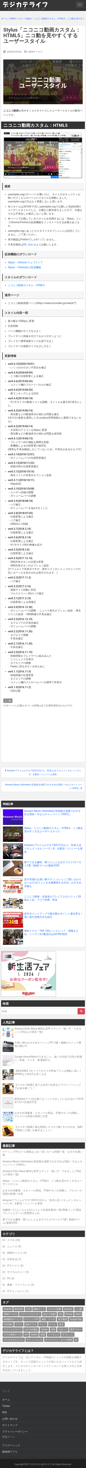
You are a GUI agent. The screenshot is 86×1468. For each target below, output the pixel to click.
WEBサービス (35, 51)
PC (8, 1278)
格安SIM (19, 1309)
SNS (53, 1329)
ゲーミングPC (31, 1319)
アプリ (19, 1324)
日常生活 (12, 1259)
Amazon (68, 1309)
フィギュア (53, 1334)
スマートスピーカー (30, 1314)
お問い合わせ (10, 1418)
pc (76, 1339)
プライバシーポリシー (15, 1431)
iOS (60, 1314)
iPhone (69, 1314)
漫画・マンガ (48, 1319)
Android (8, 1309)
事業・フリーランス (18, 1284)
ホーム (6, 1399)
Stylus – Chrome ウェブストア (25, 262)
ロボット (62, 1329)
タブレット (67, 1334)
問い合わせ (29, 244)
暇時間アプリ (10, 1451)
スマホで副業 (54, 1309)
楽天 (61, 1324)
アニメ (43, 1324)
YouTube (8, 1324)
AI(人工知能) (49, 1314)
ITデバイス (13, 1265)
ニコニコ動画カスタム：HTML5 (26, 285)
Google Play (75, 1319)
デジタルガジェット (14, 1339)
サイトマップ (10, 1425)
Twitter (44, 1329)
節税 (42, 1334)
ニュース (12, 1246)
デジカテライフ (44, 1464)
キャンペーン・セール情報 (58, 1339)
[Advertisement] (43, 733)
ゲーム (52, 1324)
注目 (28, 1309)
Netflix (34, 1334)
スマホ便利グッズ (12, 1334)
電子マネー (75, 1329)
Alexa (78, 1314)
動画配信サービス (12, 1319)
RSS (4, 1412)
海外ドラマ (30, 1324)
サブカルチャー (16, 1272)
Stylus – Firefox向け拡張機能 (24, 267)
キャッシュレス (34, 1339)
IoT (26, 1334)
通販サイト (39, 1309)
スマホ (11, 1240)
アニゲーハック (11, 1445)
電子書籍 (62, 1319)
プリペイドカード (12, 1329)
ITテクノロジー (16, 1291)
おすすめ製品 (31, 1329)
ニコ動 (8, 700)
